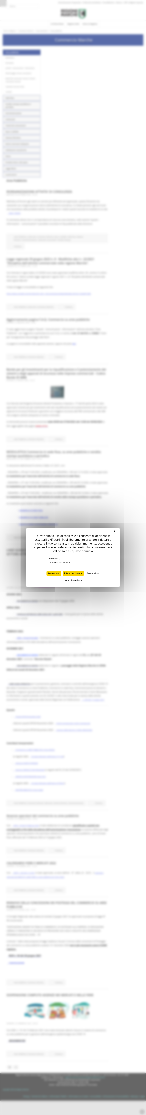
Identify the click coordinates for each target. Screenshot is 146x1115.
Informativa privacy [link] (73, 580)
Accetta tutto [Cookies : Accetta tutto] (54, 573)
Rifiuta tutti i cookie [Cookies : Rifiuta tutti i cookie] (73, 573)
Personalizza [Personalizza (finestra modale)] (93, 573)
